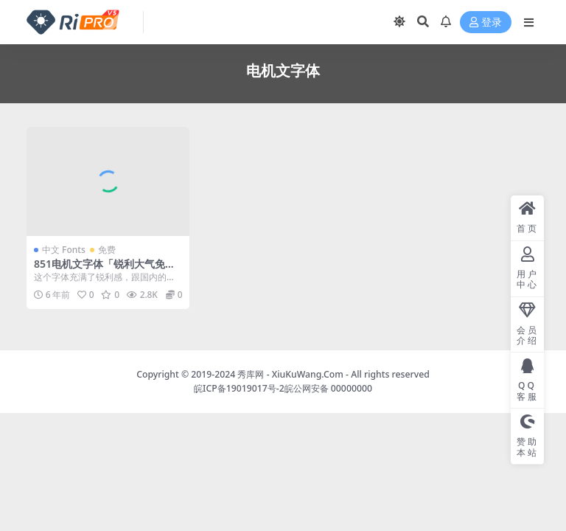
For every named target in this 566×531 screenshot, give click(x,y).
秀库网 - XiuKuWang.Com (291, 374)
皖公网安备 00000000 (328, 388)
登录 (485, 22)
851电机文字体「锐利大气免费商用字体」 (104, 270)
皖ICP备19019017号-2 (239, 388)
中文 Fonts (63, 249)
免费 (107, 249)
